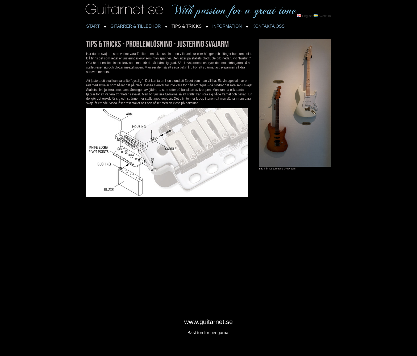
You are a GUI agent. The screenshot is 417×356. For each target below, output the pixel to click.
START (93, 26)
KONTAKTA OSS (268, 26)
